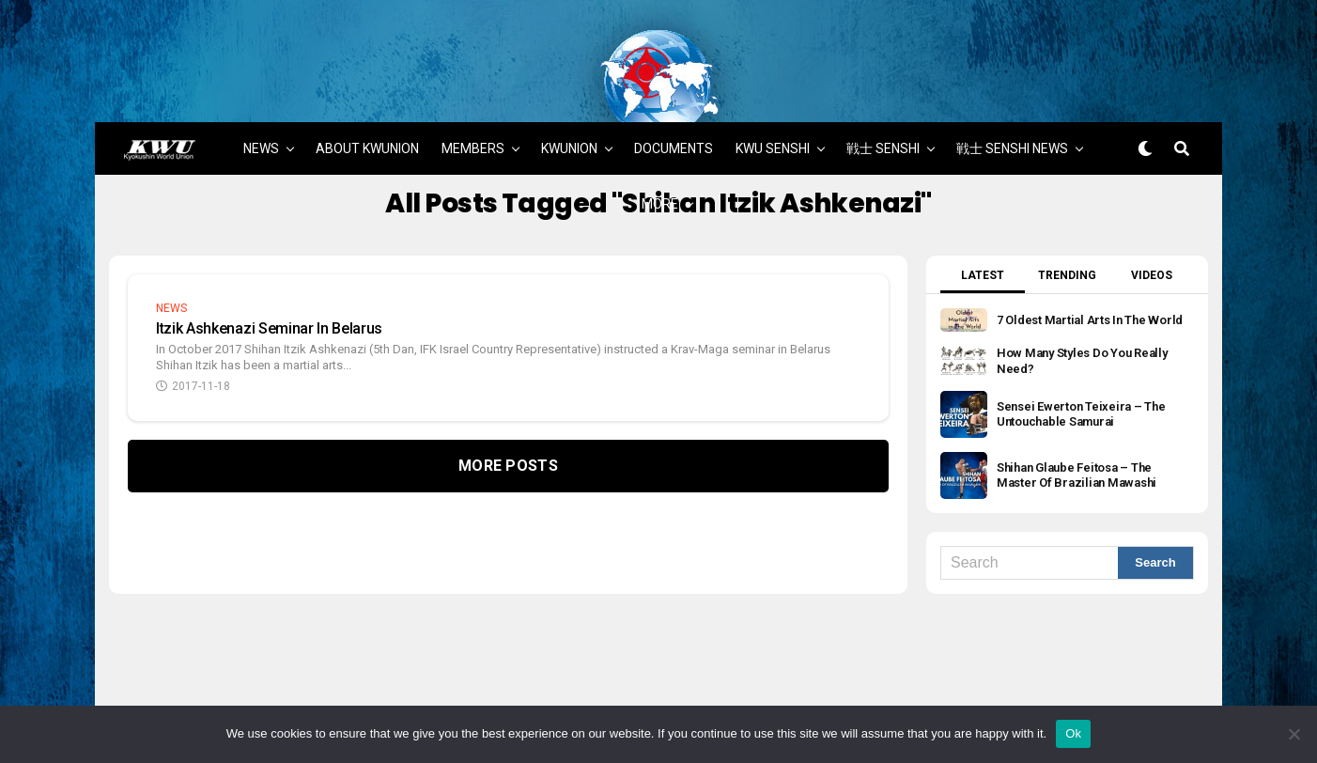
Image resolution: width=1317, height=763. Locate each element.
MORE (660, 151)
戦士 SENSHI (883, 95)
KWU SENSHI (773, 95)
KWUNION (569, 95)
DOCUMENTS (673, 95)
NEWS (261, 95)
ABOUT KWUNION (367, 95)
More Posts (508, 413)
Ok (1073, 733)
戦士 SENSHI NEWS (1012, 95)
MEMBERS (473, 95)
